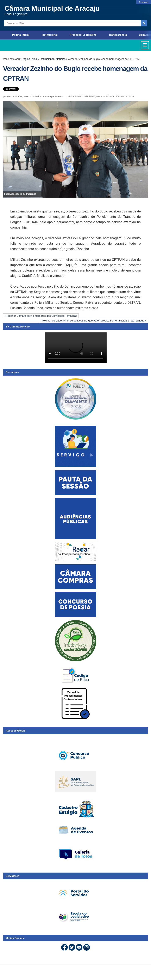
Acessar (143, 2)
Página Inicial (21, 34)
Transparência (118, 34)
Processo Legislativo (83, 34)
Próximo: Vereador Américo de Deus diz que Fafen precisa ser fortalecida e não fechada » (93, 320)
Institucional (50, 34)
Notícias (60, 58)
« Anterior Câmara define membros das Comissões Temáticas (41, 315)
